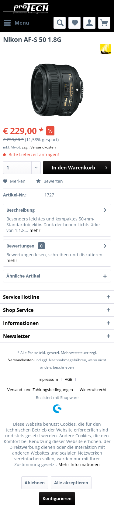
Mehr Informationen (79, 464)
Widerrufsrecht (93, 389)
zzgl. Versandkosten (39, 147)
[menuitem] (16, 23)
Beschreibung (20, 210)
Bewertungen (20, 246)
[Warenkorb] (104, 23)
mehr (34, 230)
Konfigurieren (57, 498)
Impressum (47, 379)
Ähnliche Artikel (23, 276)
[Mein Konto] (89, 23)
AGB (68, 379)
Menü (16, 22)
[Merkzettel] (74, 23)
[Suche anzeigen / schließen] (60, 23)
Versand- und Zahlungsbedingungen (40, 389)
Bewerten (49, 181)
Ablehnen (35, 483)
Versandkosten (20, 360)
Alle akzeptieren (71, 483)
